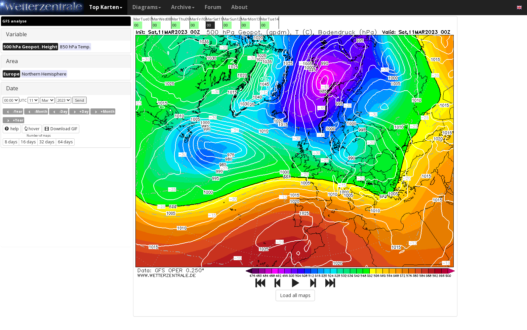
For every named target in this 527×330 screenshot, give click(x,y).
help (12, 129)
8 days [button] (11, 142)
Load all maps (295, 295)
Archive (183, 7)
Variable (16, 34)
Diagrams (146, 7)
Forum (213, 7)
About (239, 7)
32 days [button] (46, 142)
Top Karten (105, 7)
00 (136, 25)
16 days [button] (28, 142)
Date (12, 88)
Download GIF (61, 129)
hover (32, 129)
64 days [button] (65, 142)
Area (12, 61)
